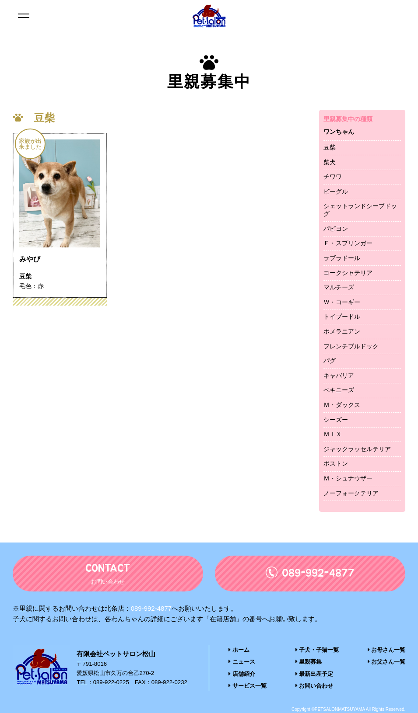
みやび (29, 259)
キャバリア (338, 375)
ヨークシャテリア (347, 272)
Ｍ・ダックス (341, 404)
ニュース (241, 661)
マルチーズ (338, 287)
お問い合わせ (314, 685)
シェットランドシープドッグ (360, 209)
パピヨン (335, 228)
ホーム (238, 650)
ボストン (335, 463)
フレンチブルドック (351, 346)
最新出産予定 (314, 673)
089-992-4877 (151, 608)
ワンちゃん (338, 131)
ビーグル (335, 191)
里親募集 (308, 661)
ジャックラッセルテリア (357, 448)
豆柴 (329, 147)
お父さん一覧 (387, 661)
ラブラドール (341, 257)
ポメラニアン (341, 331)
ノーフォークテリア (351, 493)
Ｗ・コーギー (341, 302)
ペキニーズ (338, 389)
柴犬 (329, 162)
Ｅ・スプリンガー (347, 243)
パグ (329, 360)
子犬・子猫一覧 (317, 650)
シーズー (335, 419)
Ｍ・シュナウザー (347, 478)
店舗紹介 (241, 673)
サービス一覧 (247, 685)
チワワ (332, 176)
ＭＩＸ (332, 434)
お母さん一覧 (387, 650)
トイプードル (341, 316)
